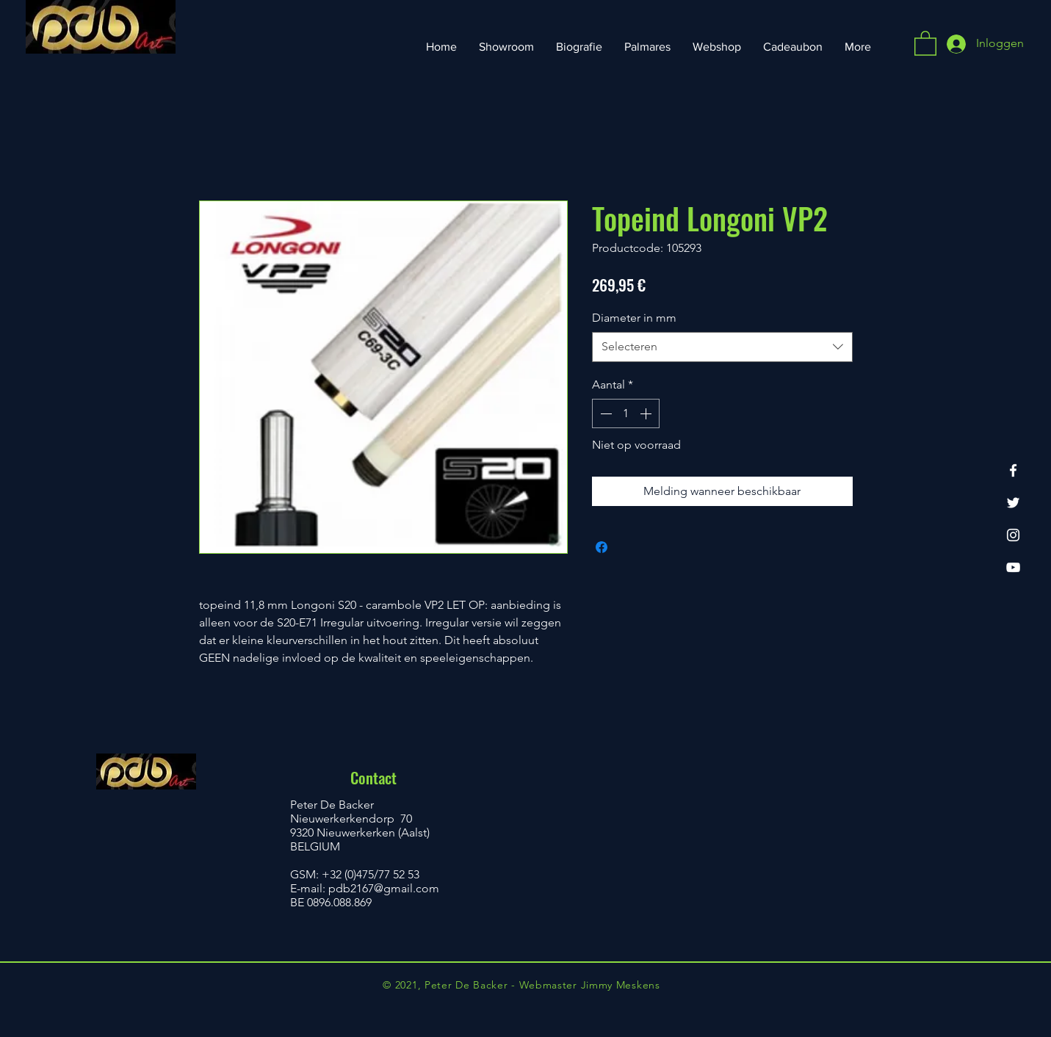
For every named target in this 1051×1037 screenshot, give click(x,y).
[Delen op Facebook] (601, 547)
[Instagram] (1013, 535)
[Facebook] (1013, 470)
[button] (925, 42)
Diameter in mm (634, 318)
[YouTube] (1013, 567)
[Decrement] (604, 413)
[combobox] (722, 346)
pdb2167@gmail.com (383, 888)
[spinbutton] (626, 413)
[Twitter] (1013, 502)
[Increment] (647, 413)
